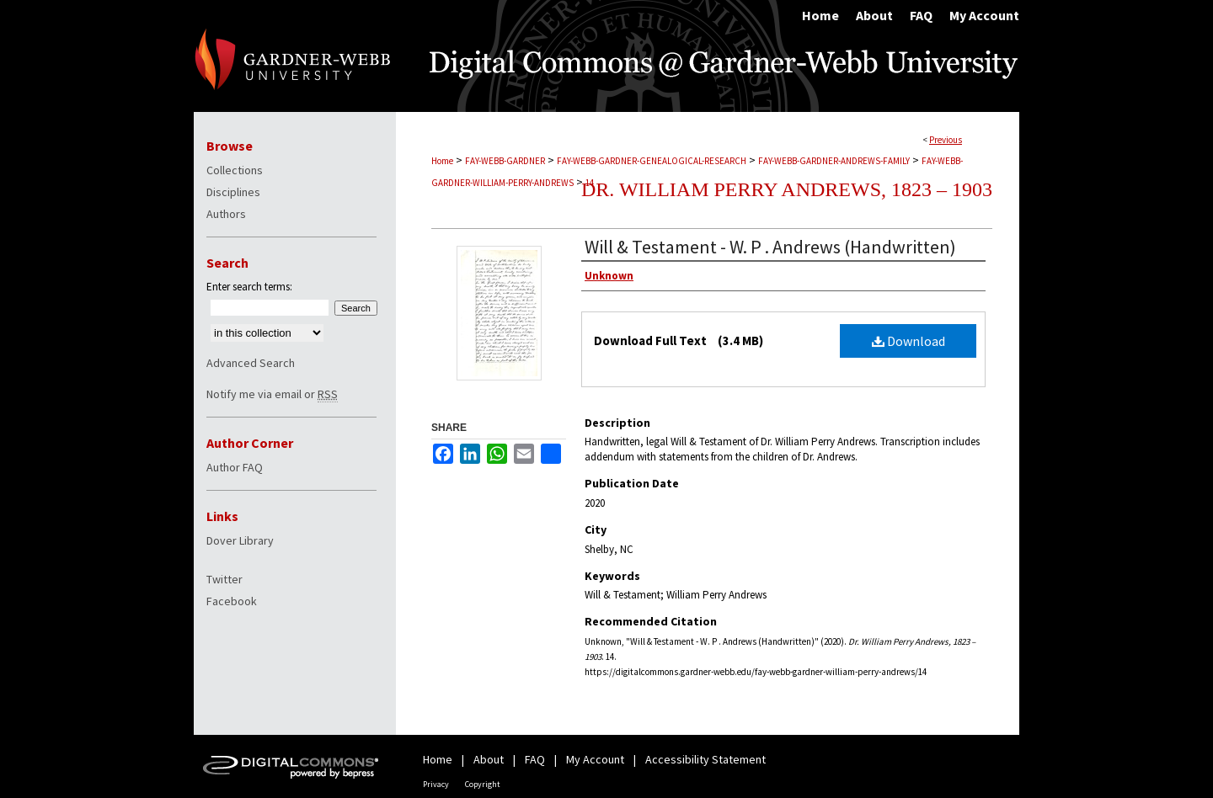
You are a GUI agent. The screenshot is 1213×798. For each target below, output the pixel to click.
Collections (234, 170)
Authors (226, 213)
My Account (595, 759)
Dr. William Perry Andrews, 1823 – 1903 (786, 189)
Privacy (436, 784)
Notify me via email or (272, 394)
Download (908, 340)
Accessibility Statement (705, 759)
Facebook (231, 601)
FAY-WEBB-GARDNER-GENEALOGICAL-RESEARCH (651, 161)
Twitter (224, 579)
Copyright (482, 784)
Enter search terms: (249, 286)
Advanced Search (250, 362)
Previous (945, 140)
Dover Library (240, 540)
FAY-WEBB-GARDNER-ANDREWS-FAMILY (834, 161)
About (488, 759)
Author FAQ (234, 467)
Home (442, 161)
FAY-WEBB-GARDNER (505, 161)
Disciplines (233, 192)
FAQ (535, 759)
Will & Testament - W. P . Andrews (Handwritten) (770, 246)
